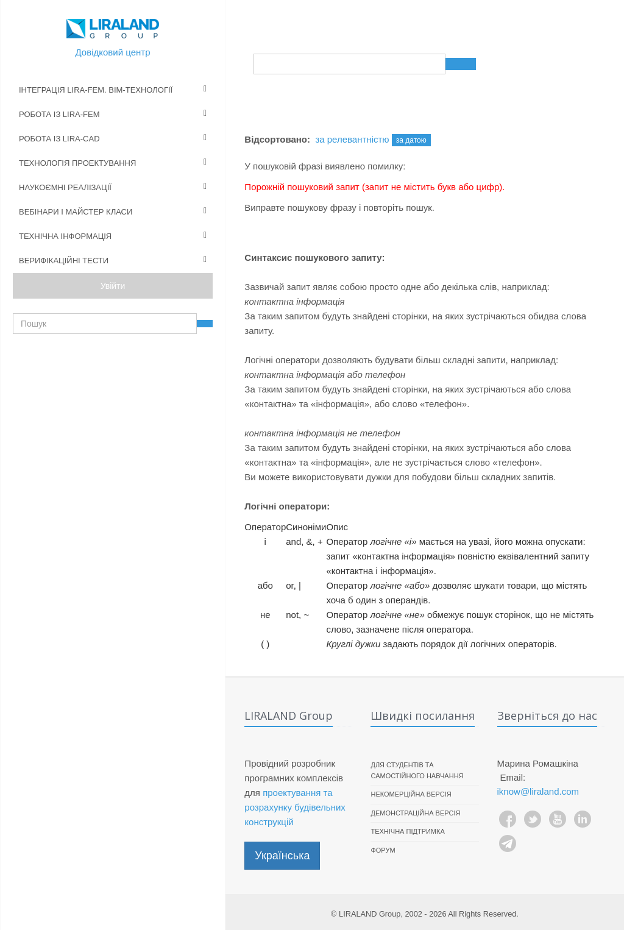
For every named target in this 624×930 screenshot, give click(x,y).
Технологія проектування (77, 163)
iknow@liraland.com (538, 791)
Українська (282, 856)
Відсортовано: (277, 139)
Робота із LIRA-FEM (59, 114)
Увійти (113, 286)
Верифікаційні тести (63, 260)
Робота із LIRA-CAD (59, 138)
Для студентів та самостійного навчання (416, 770)
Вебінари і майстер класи (75, 211)
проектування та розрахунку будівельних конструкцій (294, 807)
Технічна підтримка (407, 831)
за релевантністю (352, 139)
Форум (382, 850)
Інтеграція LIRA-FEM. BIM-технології (95, 89)
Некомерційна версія (410, 794)
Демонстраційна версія (415, 813)
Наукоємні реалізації (65, 187)
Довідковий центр (113, 52)
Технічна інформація (65, 236)
